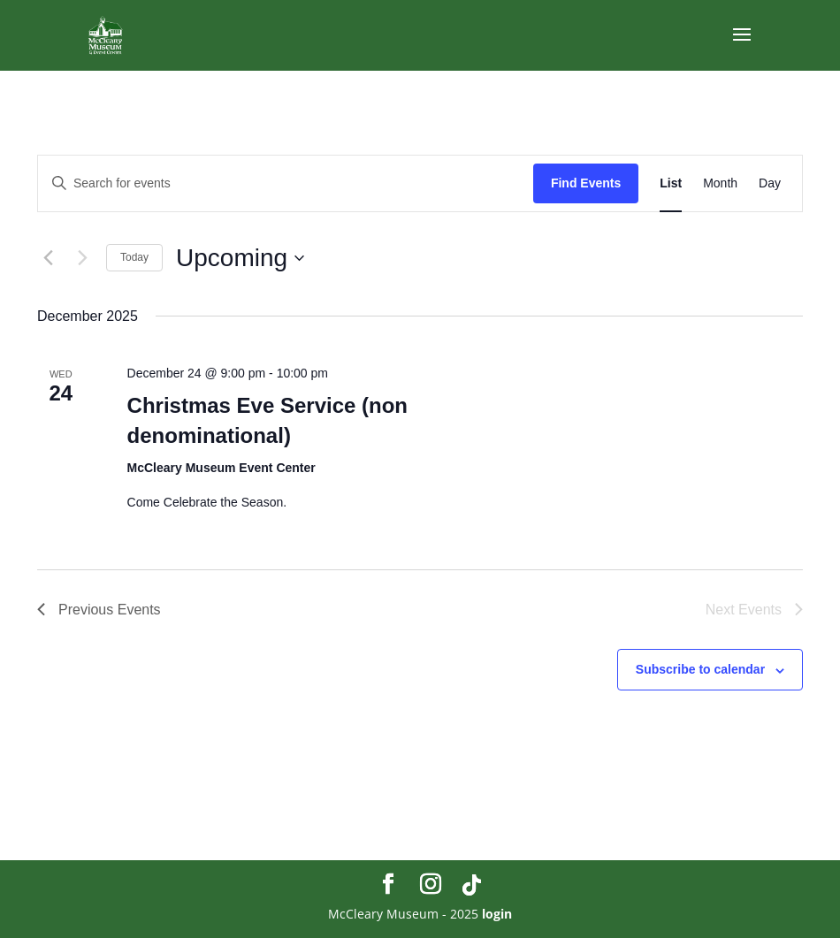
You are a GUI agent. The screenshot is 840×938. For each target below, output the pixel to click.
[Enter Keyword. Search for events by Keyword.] (285, 183)
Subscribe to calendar (700, 669)
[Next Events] (82, 258)
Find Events (586, 183)
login (497, 913)
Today (134, 257)
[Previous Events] (47, 258)
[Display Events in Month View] (720, 183)
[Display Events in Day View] (770, 183)
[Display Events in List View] (671, 183)
